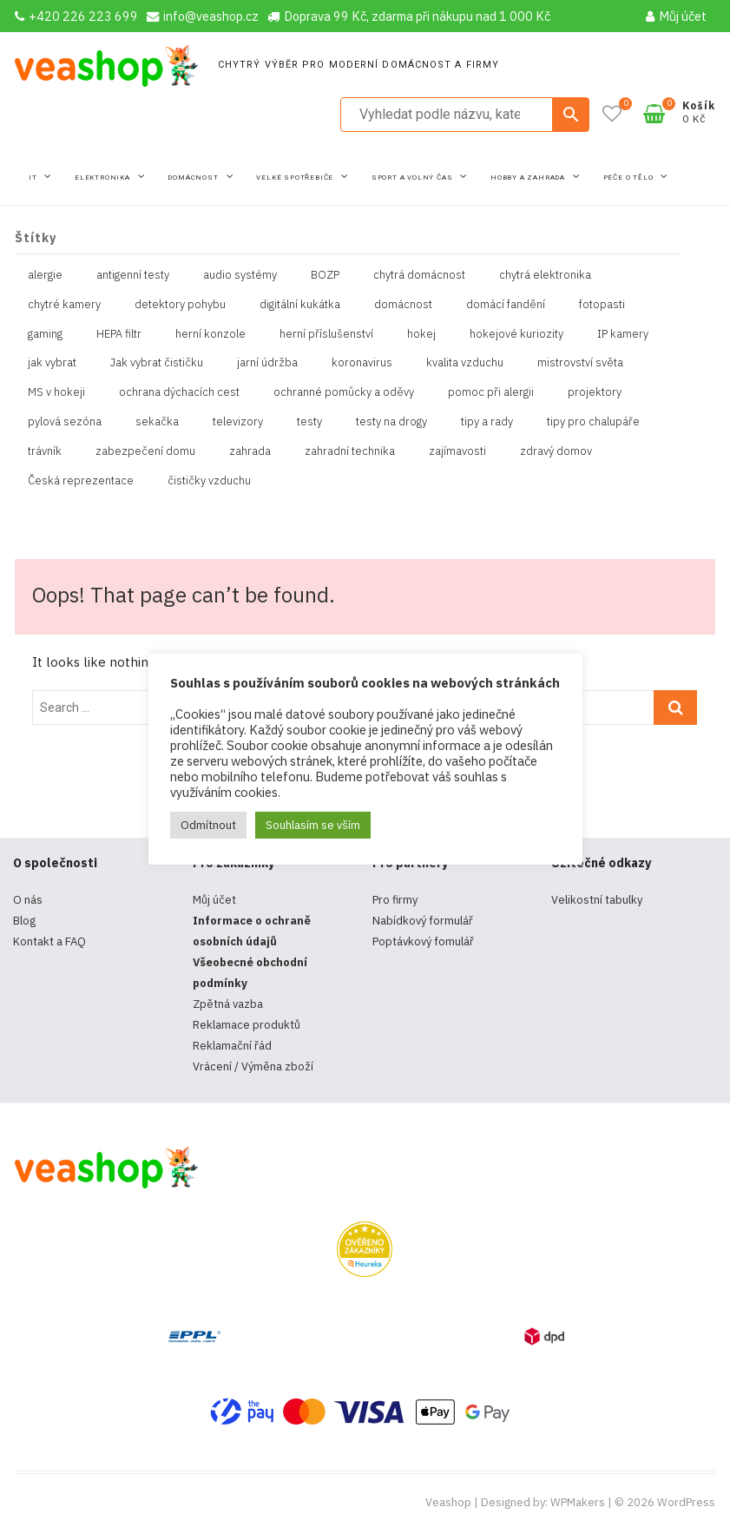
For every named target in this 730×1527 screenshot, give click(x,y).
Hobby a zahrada (529, 177)
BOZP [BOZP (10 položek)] (325, 274)
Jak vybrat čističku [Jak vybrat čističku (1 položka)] (156, 362)
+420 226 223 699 (76, 16)
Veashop (448, 1502)
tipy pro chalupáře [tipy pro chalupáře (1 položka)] (593, 421)
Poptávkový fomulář (423, 941)
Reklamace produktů (246, 1024)
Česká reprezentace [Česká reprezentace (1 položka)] (81, 480)
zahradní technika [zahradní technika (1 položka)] (350, 451)
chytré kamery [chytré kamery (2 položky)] (64, 304)
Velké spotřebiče (296, 177)
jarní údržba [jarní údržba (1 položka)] (267, 362)
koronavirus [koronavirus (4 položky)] (362, 362)
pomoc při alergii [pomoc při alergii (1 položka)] (491, 392)
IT (34, 177)
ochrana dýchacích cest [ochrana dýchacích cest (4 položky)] (179, 392)
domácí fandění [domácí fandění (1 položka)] (505, 304)
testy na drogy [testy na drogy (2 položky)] (391, 421)
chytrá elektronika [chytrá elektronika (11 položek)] (545, 274)
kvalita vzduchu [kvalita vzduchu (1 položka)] (464, 362)
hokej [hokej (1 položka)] (421, 333)
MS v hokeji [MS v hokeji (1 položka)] (56, 392)
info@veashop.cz (203, 16)
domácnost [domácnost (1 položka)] (403, 304)
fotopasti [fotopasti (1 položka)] (602, 304)
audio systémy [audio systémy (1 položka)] (240, 274)
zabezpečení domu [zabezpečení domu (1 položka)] (145, 451)
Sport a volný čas (413, 177)
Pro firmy (395, 899)
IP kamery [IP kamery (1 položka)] (622, 333)
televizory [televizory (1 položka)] (238, 421)
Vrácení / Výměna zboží (253, 1066)
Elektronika (104, 177)
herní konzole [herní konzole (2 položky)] (210, 333)
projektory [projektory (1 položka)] (594, 392)
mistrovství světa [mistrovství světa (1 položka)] (580, 362)
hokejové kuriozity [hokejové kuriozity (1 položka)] (516, 333)
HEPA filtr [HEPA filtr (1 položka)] (118, 333)
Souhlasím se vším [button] (313, 825)
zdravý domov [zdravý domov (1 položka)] (556, 451)
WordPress (686, 1502)
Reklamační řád (232, 1045)
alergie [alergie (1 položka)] (45, 274)
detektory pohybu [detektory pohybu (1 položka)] (180, 304)
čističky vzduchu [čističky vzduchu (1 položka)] (209, 480)
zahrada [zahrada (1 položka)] (250, 451)
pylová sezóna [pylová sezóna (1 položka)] (65, 421)
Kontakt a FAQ (49, 941)
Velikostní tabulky (596, 899)
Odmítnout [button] (208, 825)
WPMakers (577, 1502)
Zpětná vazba (228, 1004)
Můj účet (676, 16)
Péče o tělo (629, 177)
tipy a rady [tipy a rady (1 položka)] (487, 421)
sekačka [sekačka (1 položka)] (157, 421)
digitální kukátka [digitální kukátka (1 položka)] (300, 304)
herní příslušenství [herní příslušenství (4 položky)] (326, 333)
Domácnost (194, 177)
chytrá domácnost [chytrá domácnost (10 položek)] (419, 274)
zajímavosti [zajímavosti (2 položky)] (457, 451)
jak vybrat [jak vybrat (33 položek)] (52, 362)
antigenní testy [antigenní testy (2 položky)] (132, 274)
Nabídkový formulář (422, 920)
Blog (24, 920)
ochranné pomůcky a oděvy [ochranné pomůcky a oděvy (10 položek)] (343, 392)
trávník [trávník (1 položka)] (45, 451)
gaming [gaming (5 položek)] (45, 333)
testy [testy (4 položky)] (309, 421)
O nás (28, 899)
